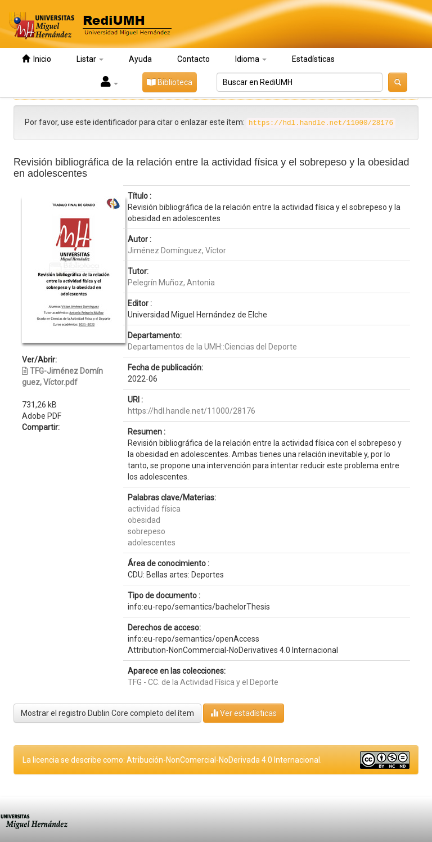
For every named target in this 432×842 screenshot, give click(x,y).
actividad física (154, 508)
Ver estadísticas (243, 713)
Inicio (36, 59)
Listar (90, 59)
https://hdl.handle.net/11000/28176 (191, 410)
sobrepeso (146, 531)
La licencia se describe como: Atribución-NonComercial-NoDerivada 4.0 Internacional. (172, 759)
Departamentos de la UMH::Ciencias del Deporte (212, 346)
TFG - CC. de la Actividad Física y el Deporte (203, 682)
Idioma (251, 59)
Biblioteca (169, 82)
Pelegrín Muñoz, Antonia (171, 282)
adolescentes (152, 542)
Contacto (193, 59)
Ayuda (140, 59)
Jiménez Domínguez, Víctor (177, 250)
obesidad (144, 520)
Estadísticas (313, 59)
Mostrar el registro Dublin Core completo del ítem (107, 713)
